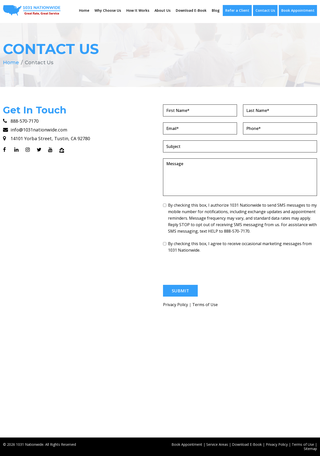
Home (84, 10)
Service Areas (217, 444)
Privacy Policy (175, 304)
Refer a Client (237, 10)
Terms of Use (205, 304)
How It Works (137, 10)
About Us (162, 10)
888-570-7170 (20, 121)
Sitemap (310, 448)
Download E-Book (191, 10)
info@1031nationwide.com (35, 130)
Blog (216, 10)
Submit (180, 291)
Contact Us (265, 10)
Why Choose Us (107, 10)
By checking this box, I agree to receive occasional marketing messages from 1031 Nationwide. (237, 247)
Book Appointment (297, 10)
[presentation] (201, 269)
